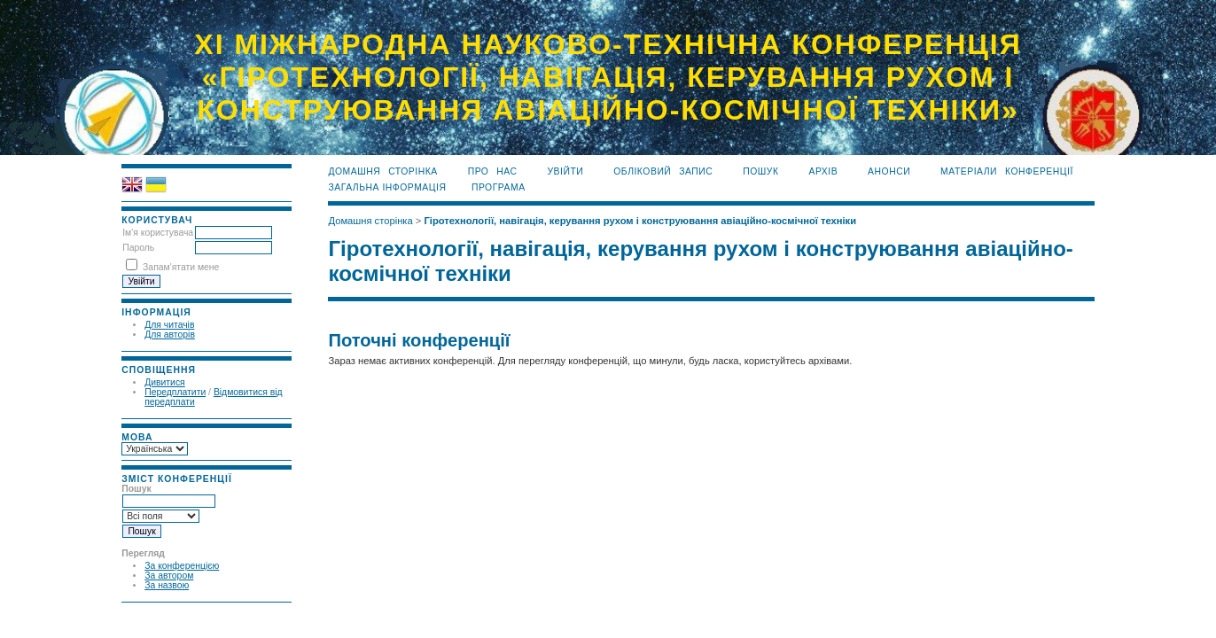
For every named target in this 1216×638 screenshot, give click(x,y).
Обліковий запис (663, 171)
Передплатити (175, 392)
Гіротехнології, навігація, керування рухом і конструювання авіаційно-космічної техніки (640, 220)
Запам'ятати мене (181, 267)
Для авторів (169, 334)
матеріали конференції (1006, 171)
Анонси (889, 171)
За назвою (166, 585)
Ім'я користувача (157, 232)
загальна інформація (387, 187)
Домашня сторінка (382, 171)
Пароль (138, 248)
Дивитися (164, 382)
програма (499, 187)
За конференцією (181, 566)
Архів (823, 171)
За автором (168, 575)
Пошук (760, 171)
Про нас (493, 171)
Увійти (565, 171)
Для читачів (169, 325)
